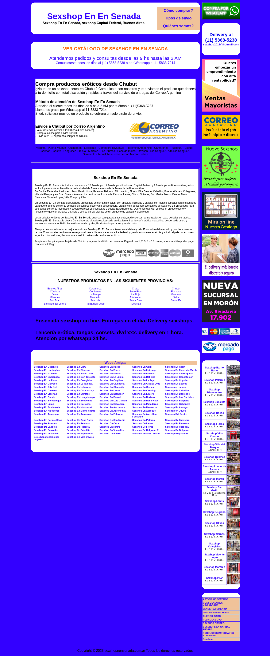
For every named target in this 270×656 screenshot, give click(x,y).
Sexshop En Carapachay (80, 390)
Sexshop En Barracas (78, 404)
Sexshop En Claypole (45, 383)
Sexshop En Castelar (143, 387)
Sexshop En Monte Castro (81, 410)
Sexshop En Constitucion (179, 377)
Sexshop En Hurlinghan (47, 370)
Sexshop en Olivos (175, 410)
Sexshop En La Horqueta (179, 373)
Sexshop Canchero (110, 433)
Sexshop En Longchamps (81, 397)
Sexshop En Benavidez (79, 400)
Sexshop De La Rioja (45, 427)
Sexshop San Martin (214, 489)
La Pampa (95, 294)
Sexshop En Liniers (143, 394)
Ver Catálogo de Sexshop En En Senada (115, 48)
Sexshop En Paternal (143, 420)
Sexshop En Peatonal (78, 423)
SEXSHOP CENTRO (214, 623)
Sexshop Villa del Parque (214, 446)
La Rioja (135, 294)
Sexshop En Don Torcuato (81, 377)
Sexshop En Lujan (44, 404)
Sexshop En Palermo (111, 414)
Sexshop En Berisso (143, 397)
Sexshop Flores (214, 424)
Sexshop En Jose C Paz (80, 373)
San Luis (95, 300)
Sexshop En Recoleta (177, 423)
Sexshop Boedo (214, 413)
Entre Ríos (136, 291)
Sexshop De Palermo (45, 423)
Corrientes (95, 291)
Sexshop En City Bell (45, 387)
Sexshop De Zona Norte (80, 420)
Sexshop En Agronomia (113, 410)
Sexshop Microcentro (214, 391)
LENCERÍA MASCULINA (216, 612)
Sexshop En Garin (175, 367)
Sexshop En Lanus (110, 390)
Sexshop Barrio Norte (214, 369)
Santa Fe (176, 300)
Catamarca (95, 288)
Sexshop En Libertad (45, 394)
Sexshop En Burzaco (78, 394)
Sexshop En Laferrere (79, 387)
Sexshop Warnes (214, 534)
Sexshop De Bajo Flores (80, 433)
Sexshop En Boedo (44, 397)
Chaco (135, 288)
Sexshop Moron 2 (214, 567)
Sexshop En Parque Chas (48, 420)
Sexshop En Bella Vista (145, 400)
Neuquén (95, 297)
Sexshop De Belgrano (177, 430)
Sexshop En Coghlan (111, 380)
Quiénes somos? (178, 26)
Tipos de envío (178, 18)
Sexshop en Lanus (175, 387)
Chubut (176, 288)
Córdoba (55, 291)
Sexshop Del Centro (176, 414)
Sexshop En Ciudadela (112, 383)
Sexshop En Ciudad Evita (146, 383)
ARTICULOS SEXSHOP (215, 599)
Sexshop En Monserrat (79, 407)
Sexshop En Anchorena (113, 407)
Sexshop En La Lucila (112, 377)
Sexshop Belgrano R (176, 433)
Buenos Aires (54, 288)
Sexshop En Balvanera (112, 404)
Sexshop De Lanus (142, 423)
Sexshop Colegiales (214, 545)
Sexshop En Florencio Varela (181, 370)
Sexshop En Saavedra (46, 430)
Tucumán (135, 303)
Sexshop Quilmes (214, 457)
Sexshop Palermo (214, 380)
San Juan (55, 300)
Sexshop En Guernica (46, 367)
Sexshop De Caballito (78, 430)
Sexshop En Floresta (78, 370)
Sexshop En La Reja (143, 380)
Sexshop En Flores (110, 370)
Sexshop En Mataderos (145, 404)
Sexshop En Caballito (177, 390)
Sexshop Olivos (214, 523)
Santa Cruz (135, 300)
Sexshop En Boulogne (177, 394)
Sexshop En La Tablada (80, 383)
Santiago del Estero (55, 303)
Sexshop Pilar (214, 578)
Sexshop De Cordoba (177, 427)
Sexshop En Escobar (143, 373)
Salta (176, 297)
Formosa (176, 291)
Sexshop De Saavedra (177, 420)
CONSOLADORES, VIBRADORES (213, 604)
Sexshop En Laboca (176, 383)
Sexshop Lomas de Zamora (214, 468)
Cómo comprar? (178, 10)
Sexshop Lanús (214, 501)
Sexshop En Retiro (110, 427)
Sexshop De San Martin (112, 420)
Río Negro (136, 297)
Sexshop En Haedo (110, 367)
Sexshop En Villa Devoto (80, 437)
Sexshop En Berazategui (47, 400)
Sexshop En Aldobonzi (46, 410)
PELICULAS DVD (212, 619)
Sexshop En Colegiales (79, 380)
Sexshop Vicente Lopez (214, 556)
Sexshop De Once (109, 423)
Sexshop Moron (214, 478)
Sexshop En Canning (143, 390)
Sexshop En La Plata (45, 380)
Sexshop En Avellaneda (47, 407)
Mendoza (176, 294)
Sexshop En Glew (76, 367)
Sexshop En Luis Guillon (113, 400)
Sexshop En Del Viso (143, 377)
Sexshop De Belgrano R (145, 430)
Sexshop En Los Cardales (179, 397)
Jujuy (55, 294)
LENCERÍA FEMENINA (215, 609)
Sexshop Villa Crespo (214, 435)
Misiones (55, 297)
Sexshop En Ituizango (144, 370)
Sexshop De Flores (142, 427)
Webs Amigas (115, 362)
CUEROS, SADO (212, 616)
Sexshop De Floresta (78, 427)
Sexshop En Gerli (141, 367)
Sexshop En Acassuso (46, 414)
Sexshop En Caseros (45, 390)
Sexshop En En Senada (94, 16)
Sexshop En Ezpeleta (45, 373)
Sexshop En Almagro (176, 407)
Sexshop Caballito (214, 402)
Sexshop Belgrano (214, 512)
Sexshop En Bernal (110, 397)
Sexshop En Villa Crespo (145, 433)
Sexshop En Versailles (112, 430)
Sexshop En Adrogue (144, 410)
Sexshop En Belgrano (177, 400)
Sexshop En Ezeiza (110, 373)
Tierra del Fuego (95, 303)
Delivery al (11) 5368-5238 (221, 37)
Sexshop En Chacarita (112, 387)
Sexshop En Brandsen (112, 394)
